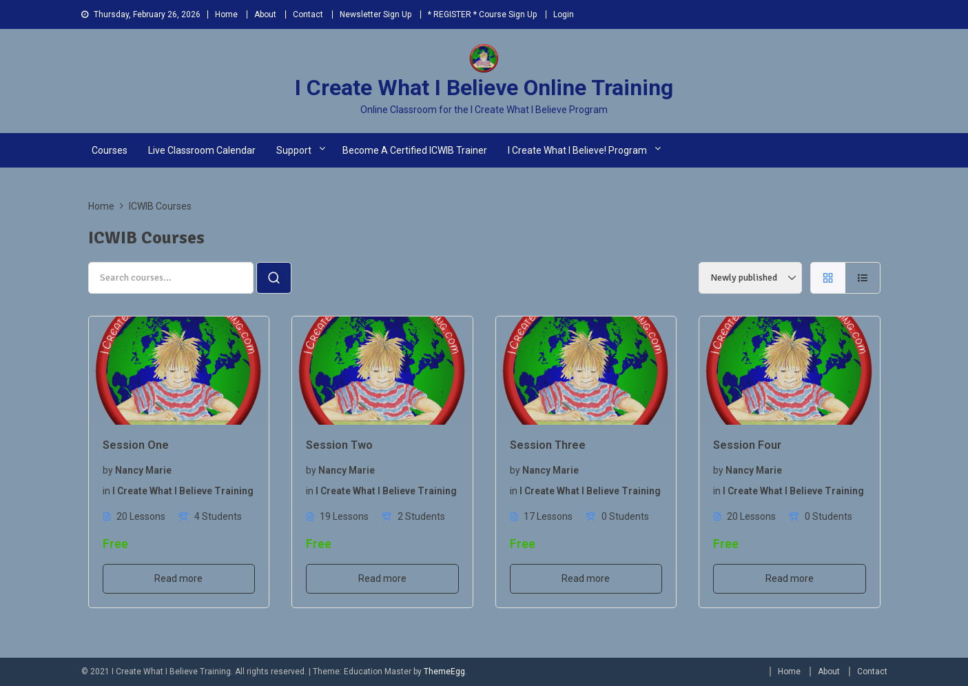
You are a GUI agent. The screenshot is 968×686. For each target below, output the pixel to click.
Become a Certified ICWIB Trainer (414, 150)
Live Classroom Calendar (202, 150)
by (108, 470)
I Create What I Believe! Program (577, 150)
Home (226, 14)
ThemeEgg (444, 671)
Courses (109, 150)
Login (563, 14)
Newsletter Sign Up (375, 14)
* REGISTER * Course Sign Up (482, 14)
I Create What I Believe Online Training (484, 87)
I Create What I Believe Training (183, 490)
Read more (178, 578)
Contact (308, 14)
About (265, 14)
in (106, 490)
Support (293, 150)
